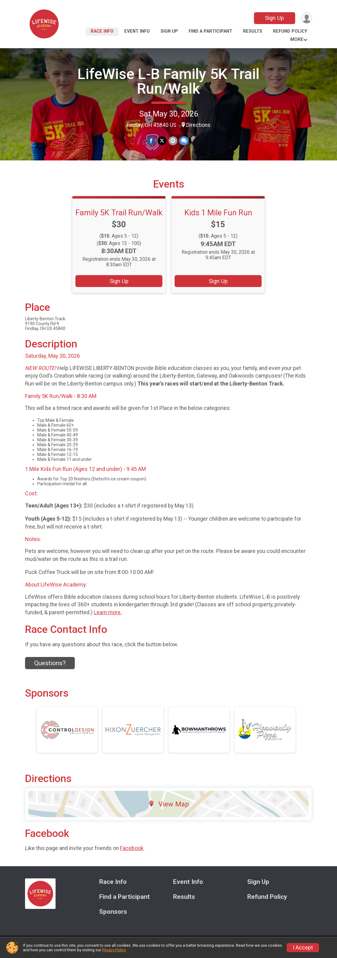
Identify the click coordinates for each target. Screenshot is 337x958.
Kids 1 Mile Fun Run (218, 216)
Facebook (131, 852)
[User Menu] (306, 18)
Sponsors (113, 915)
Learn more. (108, 616)
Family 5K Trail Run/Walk (118, 216)
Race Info (102, 31)
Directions (198, 125)
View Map (168, 808)
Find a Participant (210, 31)
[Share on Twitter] (162, 140)
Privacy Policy (113, 950)
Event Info (137, 31)
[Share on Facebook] (151, 140)
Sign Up (274, 18)
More (296, 39)
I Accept (303, 948)
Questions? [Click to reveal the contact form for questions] (50, 667)
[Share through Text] (183, 140)
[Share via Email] (172, 140)
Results (252, 31)
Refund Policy (290, 31)
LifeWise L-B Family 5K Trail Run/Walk (168, 81)
